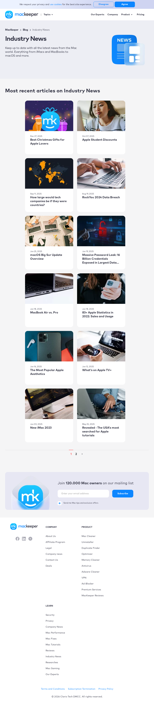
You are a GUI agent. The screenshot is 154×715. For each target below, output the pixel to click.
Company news (54, 554)
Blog (25, 30)
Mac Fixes (51, 639)
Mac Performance (55, 633)
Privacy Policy (105, 689)
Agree (124, 4)
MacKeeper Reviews (93, 596)
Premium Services (91, 590)
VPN (84, 578)
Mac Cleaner (89, 536)
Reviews (50, 651)
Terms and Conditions (53, 689)
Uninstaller (88, 542)
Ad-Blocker (88, 584)
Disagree (104, 4)
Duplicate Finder (91, 548)
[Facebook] (17, 539)
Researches (52, 662)
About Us (51, 536)
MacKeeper (11, 30)
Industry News (53, 656)
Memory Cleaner (91, 560)
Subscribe (122, 493)
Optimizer (87, 554)
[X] (30, 539)
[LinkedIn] (24, 539)
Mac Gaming (53, 668)
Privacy (49, 621)
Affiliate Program (55, 542)
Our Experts (52, 674)
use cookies (56, 4)
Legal (49, 548)
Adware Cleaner (91, 572)
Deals (49, 566)
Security (50, 615)
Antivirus (86, 566)
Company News (54, 627)
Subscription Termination (81, 689)
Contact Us (52, 560)
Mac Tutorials (53, 645)
